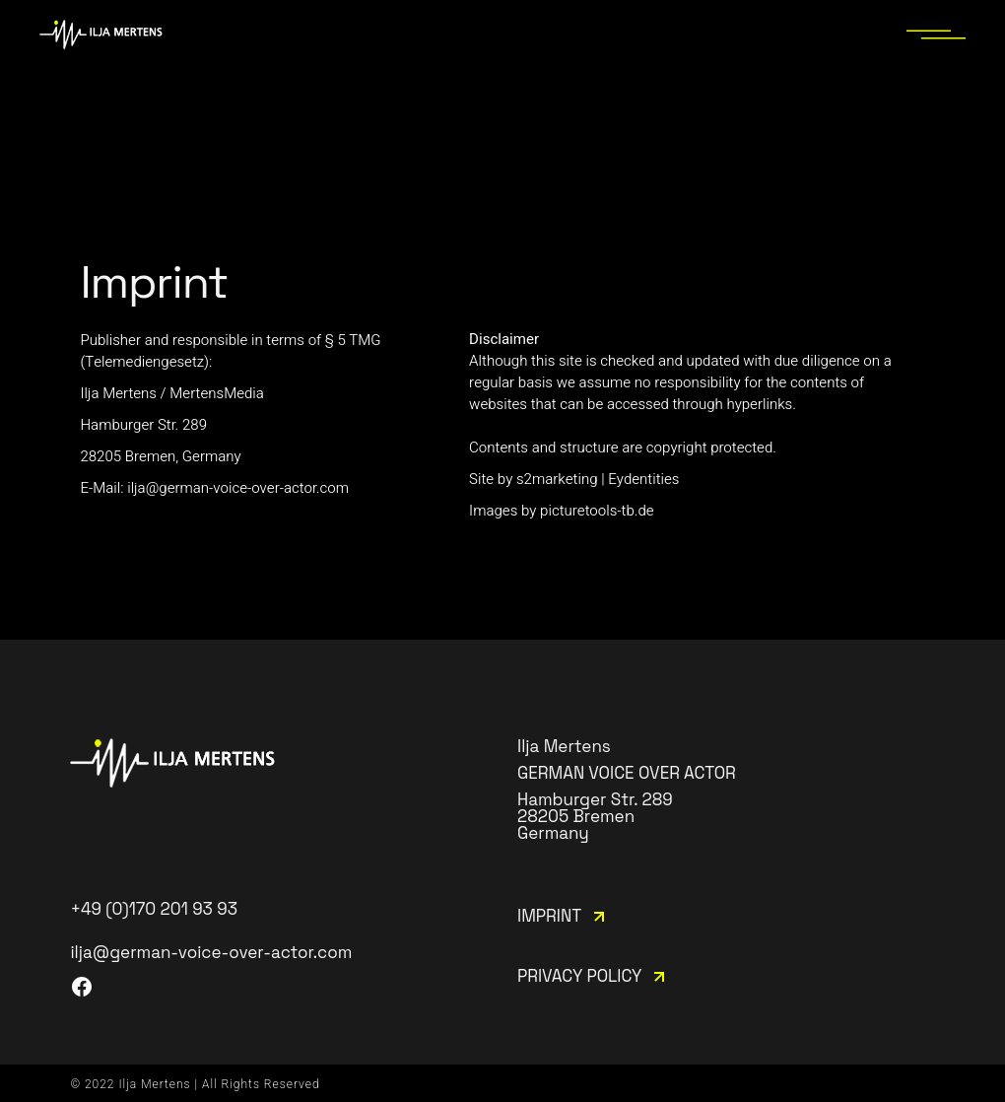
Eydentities (643, 479)
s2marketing (557, 479)
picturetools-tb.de (597, 510)
